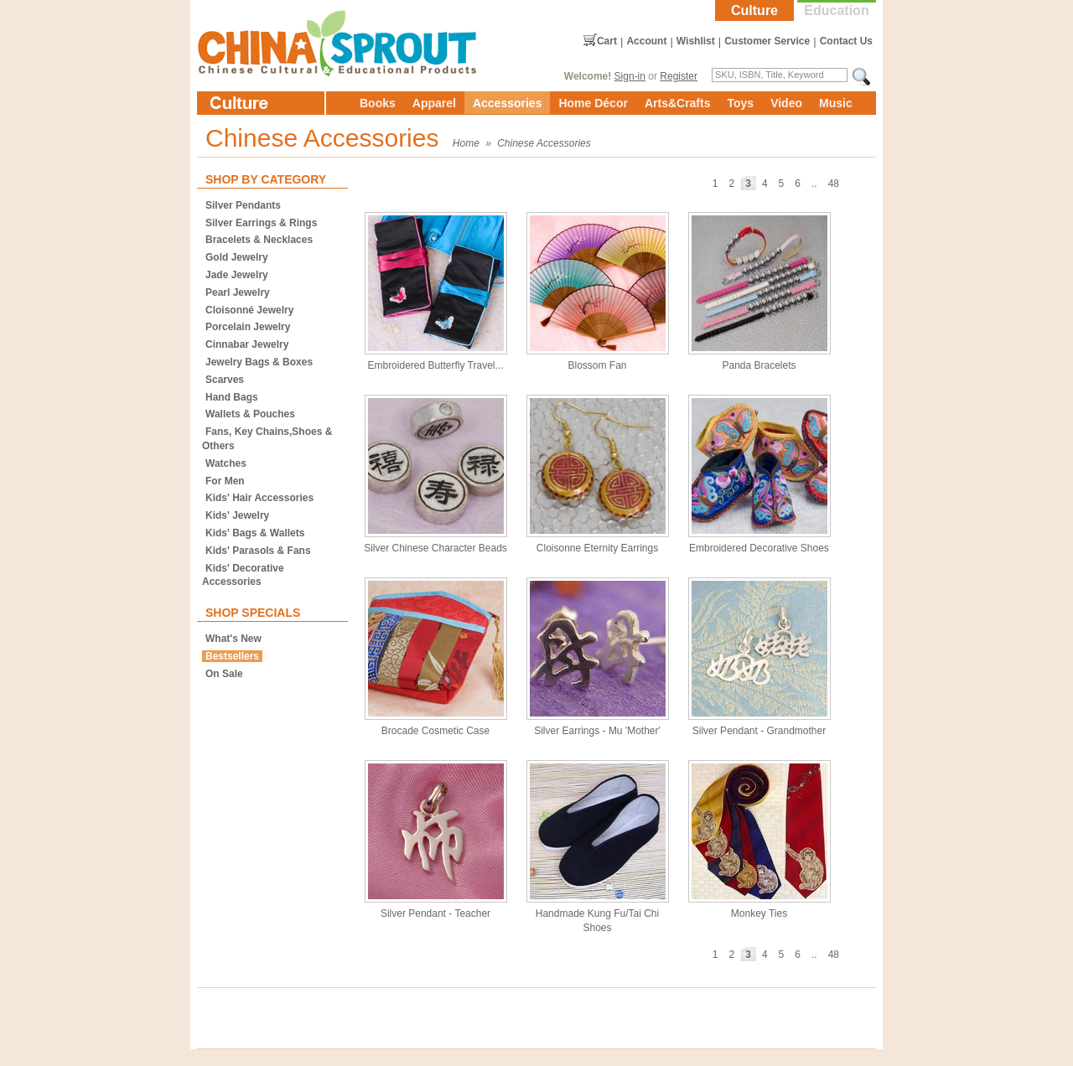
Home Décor (592, 103)
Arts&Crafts (678, 103)
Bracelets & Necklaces (259, 240)
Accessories (507, 103)
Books (378, 103)
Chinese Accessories (544, 143)
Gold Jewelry (236, 257)
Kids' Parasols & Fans (258, 550)
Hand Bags (231, 397)
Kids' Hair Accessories (259, 498)
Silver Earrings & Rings (261, 223)
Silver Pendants (243, 205)
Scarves (224, 380)
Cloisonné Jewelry (249, 310)
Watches (225, 463)
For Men (225, 481)
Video (786, 103)
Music (836, 103)
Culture (754, 10)
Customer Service (767, 41)
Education (836, 10)
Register (678, 76)
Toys (740, 103)
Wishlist (695, 41)
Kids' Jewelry (237, 515)
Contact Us (846, 41)
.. (814, 183)
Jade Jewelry (236, 275)
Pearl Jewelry (237, 292)
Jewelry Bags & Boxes (259, 362)
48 (833, 183)
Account (646, 41)
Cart (607, 41)
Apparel (434, 103)
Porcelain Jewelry (247, 327)
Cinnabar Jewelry (246, 344)
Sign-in (629, 76)
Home (466, 143)
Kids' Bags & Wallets (254, 533)
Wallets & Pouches (250, 414)
